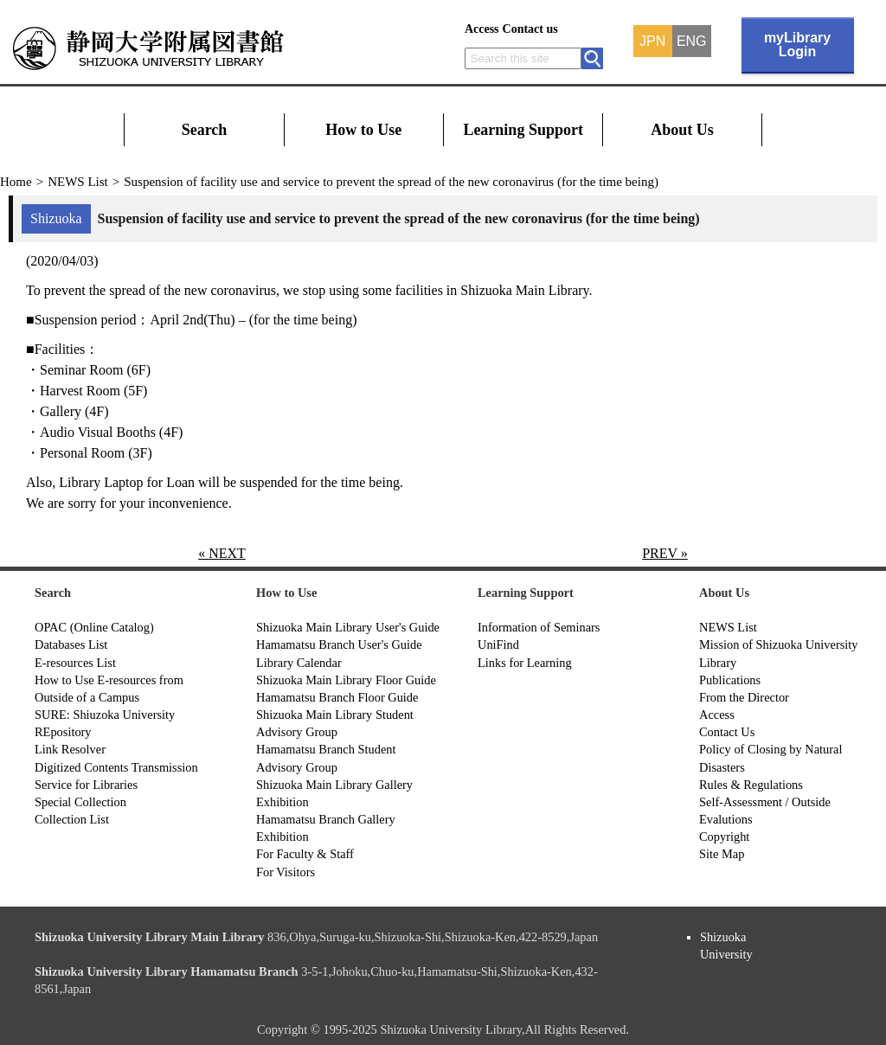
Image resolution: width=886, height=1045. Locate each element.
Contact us (530, 28)
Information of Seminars (539, 627)
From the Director (744, 697)
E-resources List (75, 663)
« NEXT (222, 553)
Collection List (72, 819)
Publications (730, 680)
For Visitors (285, 872)
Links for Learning (525, 663)
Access (482, 28)
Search (205, 129)
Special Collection (80, 802)
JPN (652, 41)
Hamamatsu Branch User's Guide (339, 644)
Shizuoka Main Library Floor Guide (346, 680)
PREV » (665, 553)
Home (16, 182)
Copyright (724, 836)
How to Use (363, 129)
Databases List (71, 644)
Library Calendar (299, 663)
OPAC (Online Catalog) (94, 627)
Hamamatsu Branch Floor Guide (337, 697)
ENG (692, 41)
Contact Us (726, 732)
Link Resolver (70, 749)
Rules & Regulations (751, 785)
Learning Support (523, 129)
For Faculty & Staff (305, 854)
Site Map (721, 854)
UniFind (498, 644)
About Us (682, 129)
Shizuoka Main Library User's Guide (348, 627)
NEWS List (78, 182)
